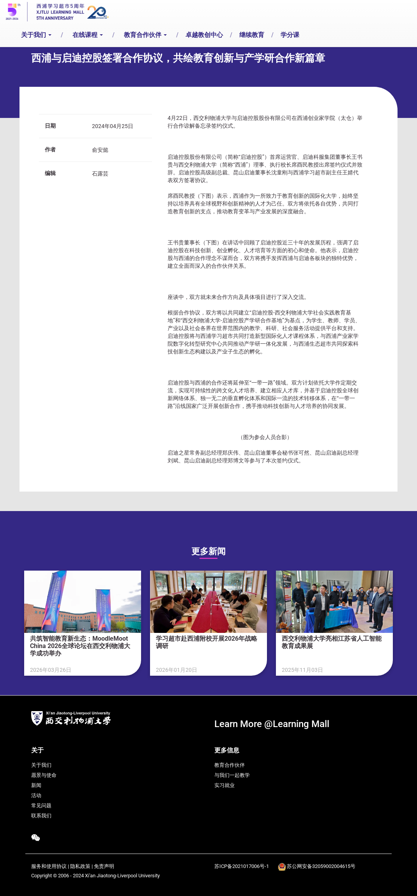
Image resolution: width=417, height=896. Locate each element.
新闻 (36, 785)
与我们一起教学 (232, 775)
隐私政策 (80, 866)
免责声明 (104, 866)
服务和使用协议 (49, 866)
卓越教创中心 (204, 35)
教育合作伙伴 (145, 35)
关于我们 (36, 35)
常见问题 (41, 805)
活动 (36, 795)
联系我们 (41, 816)
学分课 (290, 35)
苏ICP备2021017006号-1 (241, 866)
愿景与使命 (44, 775)
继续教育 (251, 35)
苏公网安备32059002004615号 (321, 866)
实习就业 (224, 785)
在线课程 (87, 35)
